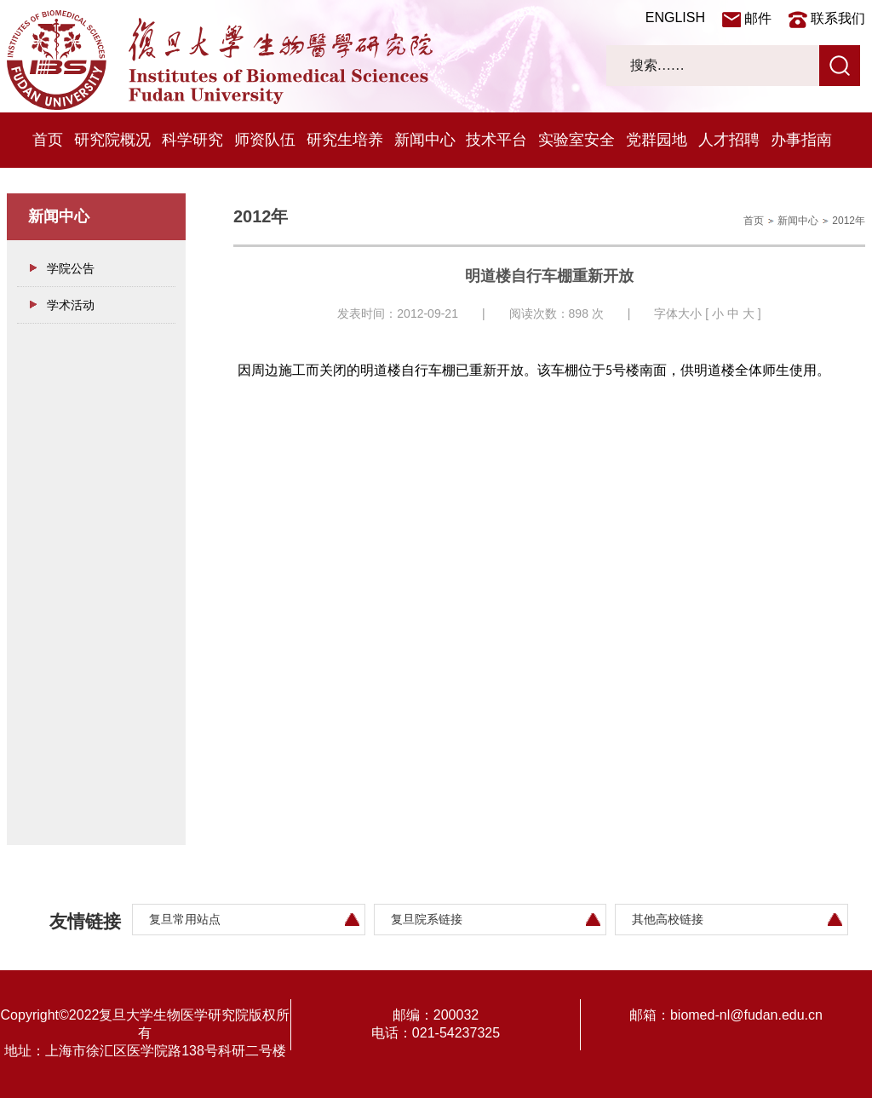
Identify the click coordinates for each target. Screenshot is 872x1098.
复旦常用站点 (185, 919)
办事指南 (801, 139)
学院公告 (71, 268)
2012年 (848, 221)
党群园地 (656, 139)
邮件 (758, 18)
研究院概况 (112, 139)
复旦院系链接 (426, 919)
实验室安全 (576, 139)
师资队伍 (264, 139)
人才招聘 (729, 139)
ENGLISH (675, 17)
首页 (47, 139)
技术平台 (496, 139)
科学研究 (192, 139)
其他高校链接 (667, 919)
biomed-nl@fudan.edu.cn (746, 1015)
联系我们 (838, 18)
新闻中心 (425, 139)
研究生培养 (345, 139)
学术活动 (71, 305)
